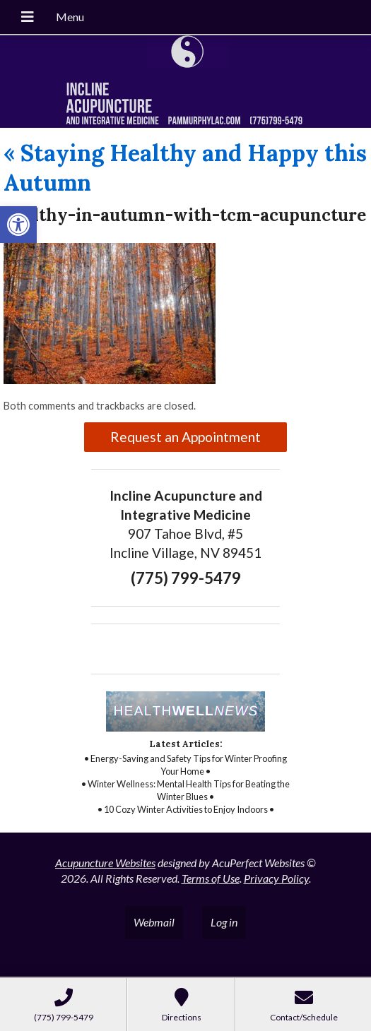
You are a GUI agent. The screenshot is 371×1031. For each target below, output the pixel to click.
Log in (224, 922)
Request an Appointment (185, 437)
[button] (18, 224)
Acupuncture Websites (105, 862)
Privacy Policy (276, 878)
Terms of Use (211, 878)
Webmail (154, 922)
